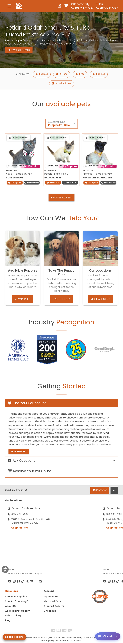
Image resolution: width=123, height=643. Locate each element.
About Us (10, 606)
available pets (68, 103)
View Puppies (22, 299)
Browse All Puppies (19, 50)
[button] (18, 138)
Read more (66, 43)
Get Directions (18, 527)
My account (51, 596)
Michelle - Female (97, 173)
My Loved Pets (52, 601)
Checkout (50, 610)
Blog (7, 620)
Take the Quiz (61, 299)
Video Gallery (13, 615)
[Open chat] (106, 635)
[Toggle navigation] (9, 6)
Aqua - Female (19, 173)
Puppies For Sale (59, 125)
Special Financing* (16, 601)
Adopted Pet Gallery (17, 610)
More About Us (100, 299)
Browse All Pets (61, 197)
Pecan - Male (56, 173)
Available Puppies (16, 596)
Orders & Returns (54, 606)
